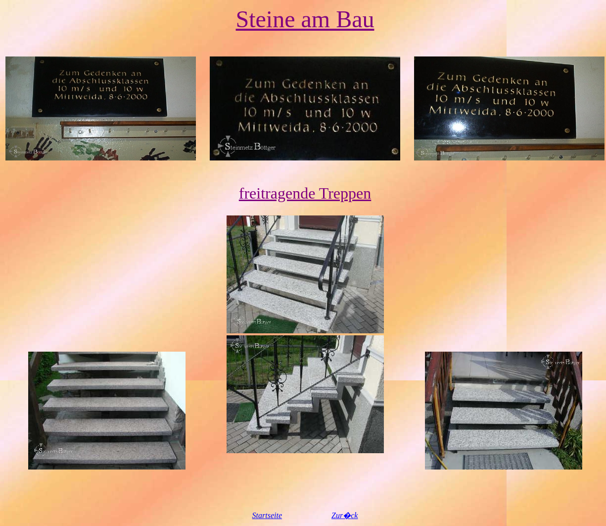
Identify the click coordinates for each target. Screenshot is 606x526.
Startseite (267, 515)
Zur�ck (344, 515)
